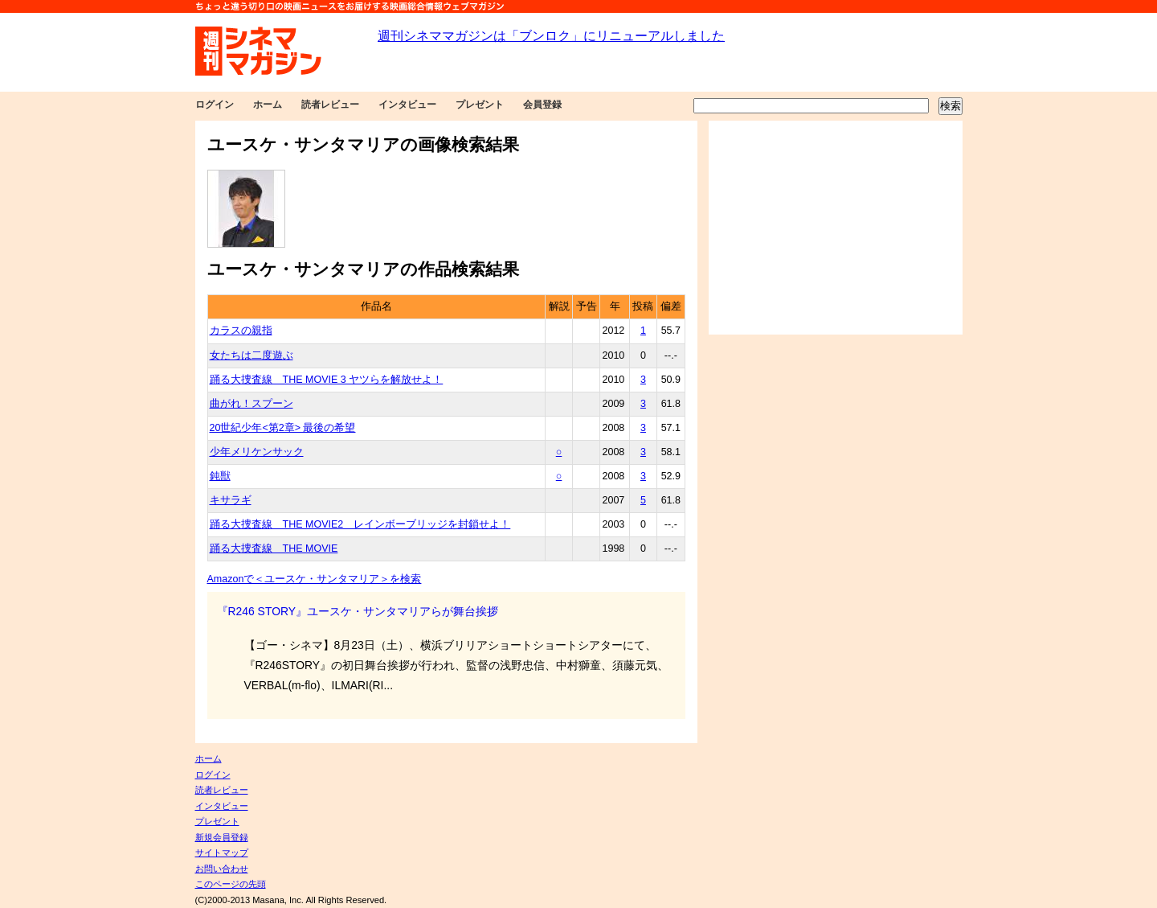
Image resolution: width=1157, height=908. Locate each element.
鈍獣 (220, 476)
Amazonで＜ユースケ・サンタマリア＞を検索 (314, 579)
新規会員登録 (221, 837)
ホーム (267, 104)
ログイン (214, 104)
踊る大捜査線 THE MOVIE (274, 548)
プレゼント (480, 104)
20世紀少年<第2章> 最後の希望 (283, 427)
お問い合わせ (221, 868)
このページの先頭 (230, 884)
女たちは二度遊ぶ (251, 355)
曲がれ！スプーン (251, 403)
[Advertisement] (835, 227)
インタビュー (407, 104)
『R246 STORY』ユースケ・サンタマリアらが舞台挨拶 (358, 611)
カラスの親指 (241, 330)
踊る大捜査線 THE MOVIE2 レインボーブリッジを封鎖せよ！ (360, 524)
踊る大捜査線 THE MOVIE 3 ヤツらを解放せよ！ (327, 379)
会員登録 (542, 104)
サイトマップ (221, 852)
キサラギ (230, 500)
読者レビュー (330, 104)
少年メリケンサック (257, 452)
